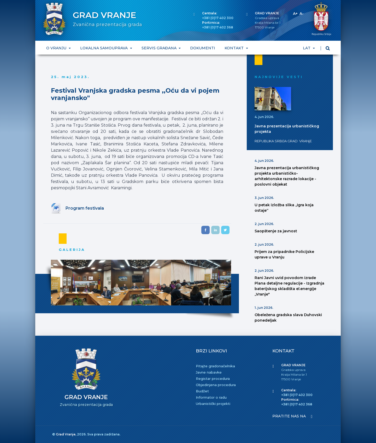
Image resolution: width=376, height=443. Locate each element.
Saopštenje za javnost (276, 231)
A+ (295, 13)
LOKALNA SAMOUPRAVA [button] (104, 48)
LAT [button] (307, 48)
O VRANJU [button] (56, 48)
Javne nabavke (209, 372)
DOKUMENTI (202, 48)
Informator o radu (211, 397)
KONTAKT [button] (235, 48)
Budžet (202, 391)
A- (301, 13)
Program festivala (85, 208)
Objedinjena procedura (216, 385)
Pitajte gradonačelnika (215, 366)
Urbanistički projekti (213, 403)
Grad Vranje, (66, 434)
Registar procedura (213, 378)
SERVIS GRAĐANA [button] (160, 48)
